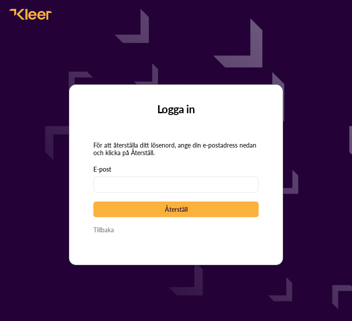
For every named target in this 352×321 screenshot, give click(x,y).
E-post (102, 169)
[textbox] (176, 185)
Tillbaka (103, 230)
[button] (176, 209)
